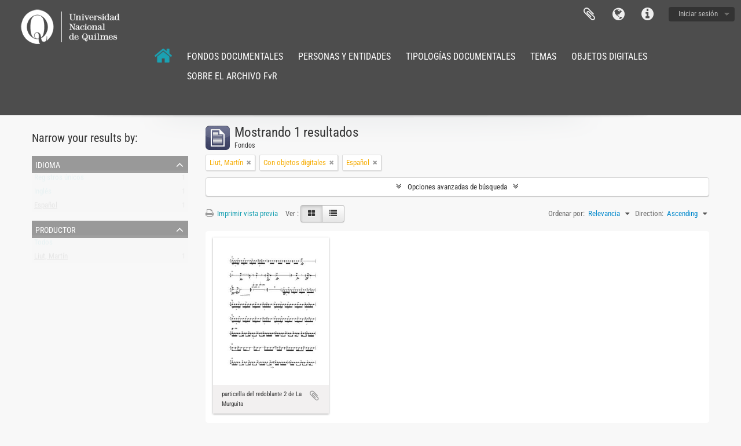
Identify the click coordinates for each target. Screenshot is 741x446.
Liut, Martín (51, 258)
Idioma (618, 14)
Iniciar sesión (698, 13)
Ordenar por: (566, 213)
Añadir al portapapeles (314, 395)
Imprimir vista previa (242, 213)
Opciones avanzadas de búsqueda (457, 186)
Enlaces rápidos (647, 14)
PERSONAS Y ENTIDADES (344, 56)
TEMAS (543, 56)
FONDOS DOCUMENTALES (235, 56)
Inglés (43, 193)
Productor (55, 229)
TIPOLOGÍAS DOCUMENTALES (460, 56)
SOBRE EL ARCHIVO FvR (232, 76)
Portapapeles (589, 14)
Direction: (649, 213)
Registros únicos (59, 180)
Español (45, 207)
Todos (43, 244)
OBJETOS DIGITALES (609, 56)
